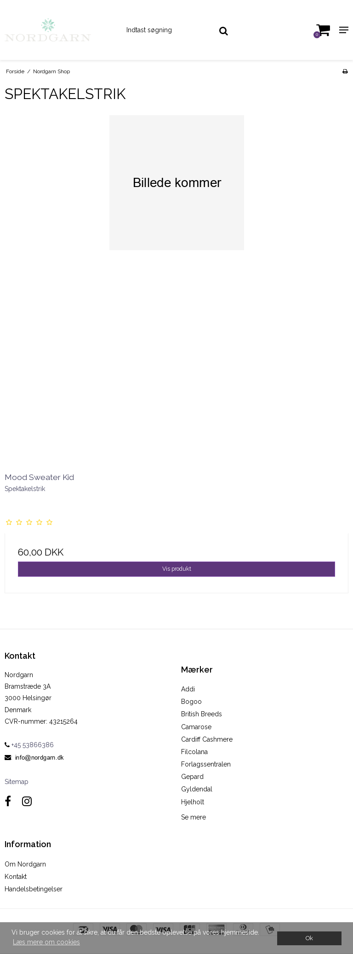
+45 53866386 (29, 745)
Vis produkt (176, 568)
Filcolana (194, 751)
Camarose (196, 727)
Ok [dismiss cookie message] (309, 938)
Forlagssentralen (206, 764)
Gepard (192, 776)
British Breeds (201, 714)
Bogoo (191, 701)
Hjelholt (192, 802)
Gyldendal (196, 789)
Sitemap (16, 781)
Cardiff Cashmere (207, 739)
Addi (188, 689)
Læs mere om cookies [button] (46, 942)
